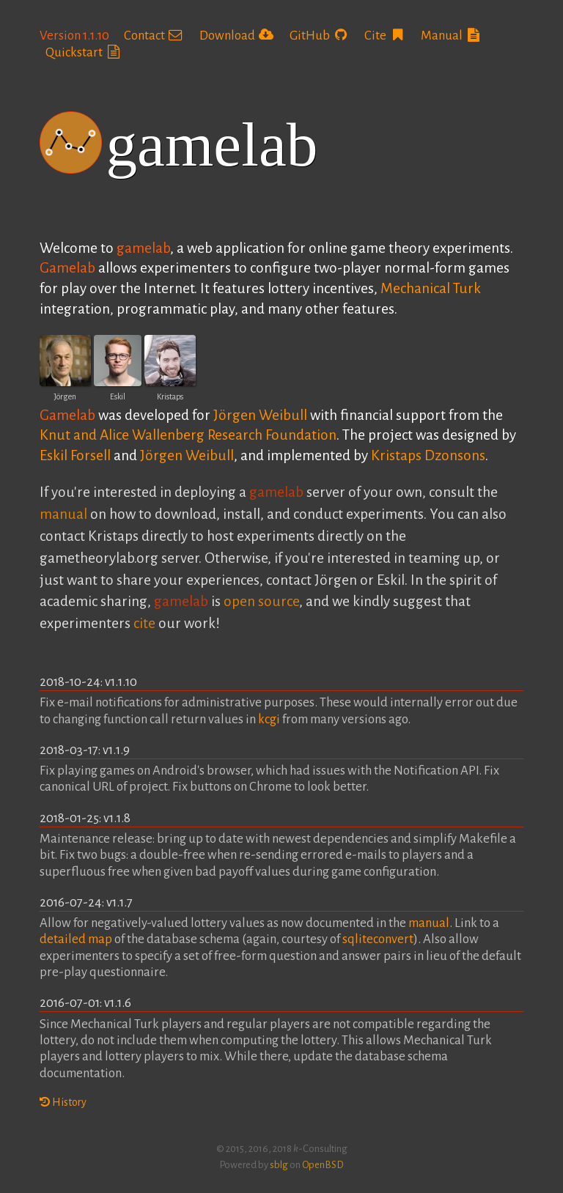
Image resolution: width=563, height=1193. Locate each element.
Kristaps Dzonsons (428, 455)
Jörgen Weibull (260, 415)
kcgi (269, 719)
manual (63, 514)
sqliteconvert (377, 939)
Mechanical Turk (430, 288)
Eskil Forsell (75, 455)
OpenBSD (323, 1164)
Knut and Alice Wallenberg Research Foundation (188, 435)
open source (261, 601)
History (63, 1102)
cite (144, 623)
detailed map (76, 939)
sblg (279, 1164)
